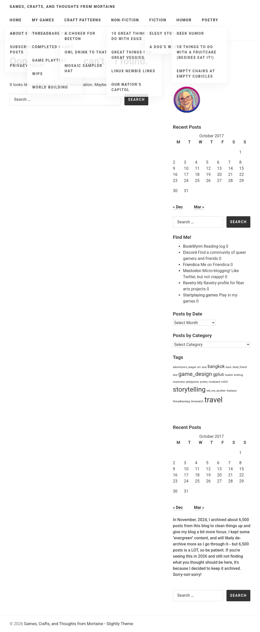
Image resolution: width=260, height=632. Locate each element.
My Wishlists (25, 33)
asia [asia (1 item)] (204, 367)
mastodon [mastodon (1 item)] (179, 382)
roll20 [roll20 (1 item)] (224, 382)
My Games (43, 20)
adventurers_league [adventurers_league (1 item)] (184, 367)
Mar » (199, 207)
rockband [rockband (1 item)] (214, 382)
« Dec (178, 207)
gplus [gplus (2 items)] (218, 374)
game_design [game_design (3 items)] (195, 374)
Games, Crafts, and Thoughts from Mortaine (63, 7)
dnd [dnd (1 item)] (175, 375)
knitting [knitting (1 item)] (238, 375)
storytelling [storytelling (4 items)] (189, 389)
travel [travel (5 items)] (213, 399)
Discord (190, 252)
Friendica (191, 264)
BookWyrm (193, 246)
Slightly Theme (120, 623)
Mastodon (192, 270)
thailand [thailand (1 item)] (231, 390)
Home (16, 20)
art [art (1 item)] (199, 367)
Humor (184, 20)
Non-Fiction (125, 20)
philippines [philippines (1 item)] (192, 382)
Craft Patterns (82, 20)
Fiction (157, 20)
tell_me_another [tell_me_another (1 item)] (216, 390)
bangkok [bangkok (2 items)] (216, 366)
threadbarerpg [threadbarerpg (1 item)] (181, 401)
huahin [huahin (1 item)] (229, 375)
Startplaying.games (200, 295)
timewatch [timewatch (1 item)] (197, 401)
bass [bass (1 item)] (229, 367)
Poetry (210, 20)
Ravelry (189, 282)
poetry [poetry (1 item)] (204, 382)
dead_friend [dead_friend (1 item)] (240, 367)
